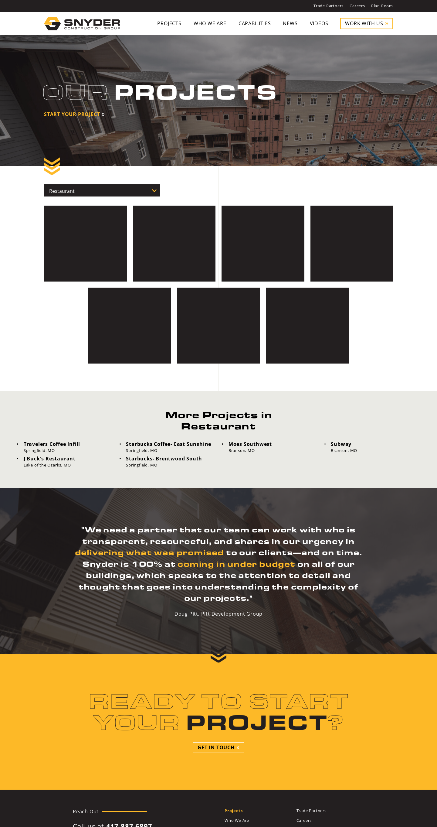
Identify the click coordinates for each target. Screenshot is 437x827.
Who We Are (210, 23)
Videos (319, 23)
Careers (357, 6)
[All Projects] (102, 190)
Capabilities (255, 23)
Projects (169, 23)
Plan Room (382, 6)
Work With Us (364, 23)
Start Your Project (72, 114)
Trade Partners (328, 6)
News (290, 23)
